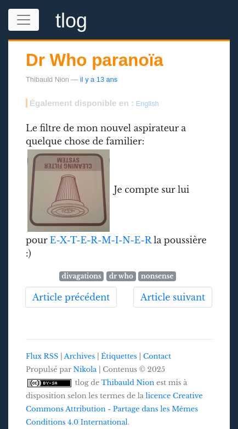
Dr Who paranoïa (94, 60)
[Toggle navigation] (23, 20)
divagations (81, 276)
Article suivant (172, 297)
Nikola (85, 369)
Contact (157, 356)
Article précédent (71, 297)
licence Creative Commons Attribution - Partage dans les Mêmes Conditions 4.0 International (114, 409)
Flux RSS (42, 356)
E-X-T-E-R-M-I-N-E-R (100, 240)
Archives (79, 356)
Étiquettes (119, 356)
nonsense (157, 276)
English (147, 103)
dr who (121, 276)
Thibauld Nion (128, 382)
